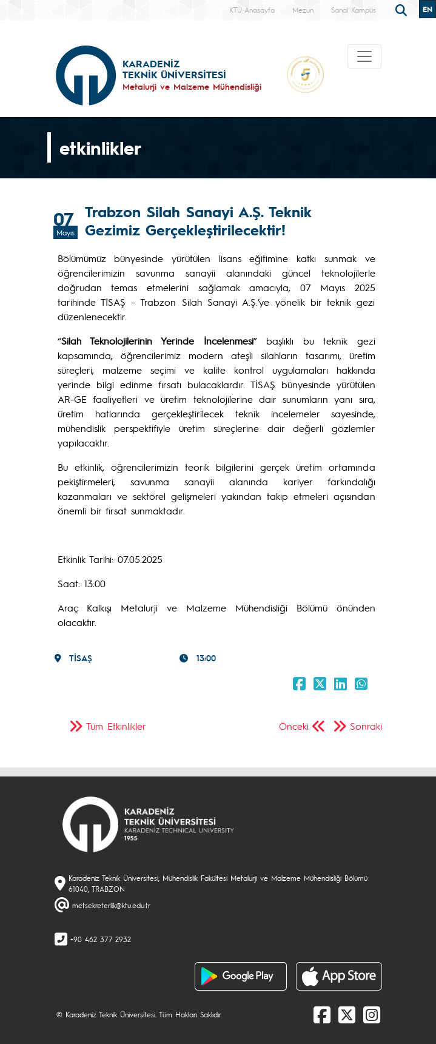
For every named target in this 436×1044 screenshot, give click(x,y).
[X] (346, 1014)
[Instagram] (371, 1014)
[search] (403, 9)
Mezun (303, 10)
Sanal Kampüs (353, 10)
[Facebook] (322, 1014)
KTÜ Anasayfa (252, 10)
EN (427, 9)
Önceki (294, 725)
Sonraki (366, 725)
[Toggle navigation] (364, 56)
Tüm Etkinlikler (116, 725)
